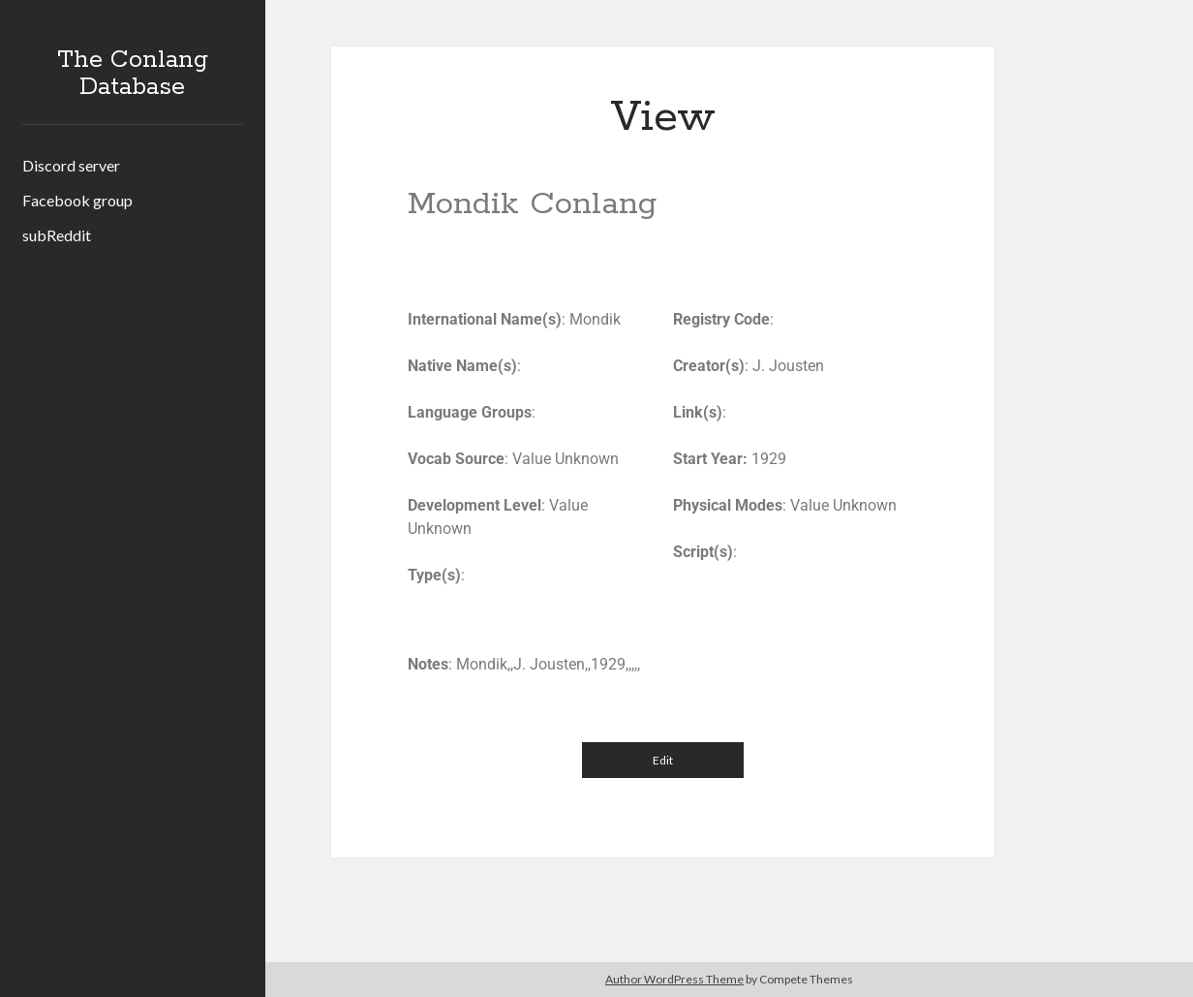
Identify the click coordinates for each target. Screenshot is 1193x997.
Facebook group (77, 200)
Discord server (71, 165)
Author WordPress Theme (674, 979)
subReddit (56, 235)
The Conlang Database (132, 74)
